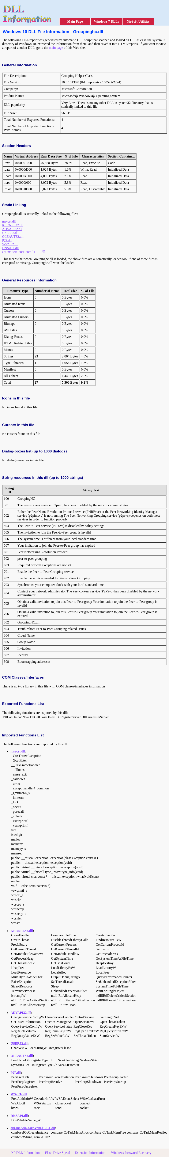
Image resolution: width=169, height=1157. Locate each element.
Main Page (75, 21)
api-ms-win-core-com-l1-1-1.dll (23, 252)
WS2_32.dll (10, 244)
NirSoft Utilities (138, 21)
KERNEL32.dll (12, 225)
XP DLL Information (25, 1152)
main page (56, 47)
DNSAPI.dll (10, 248)
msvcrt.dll (9, 221)
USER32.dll (10, 233)
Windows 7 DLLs (106, 21)
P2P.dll (7, 240)
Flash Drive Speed (57, 1152)
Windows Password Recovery (131, 1152)
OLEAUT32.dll (12, 236)
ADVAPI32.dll (12, 229)
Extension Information (90, 1152)
